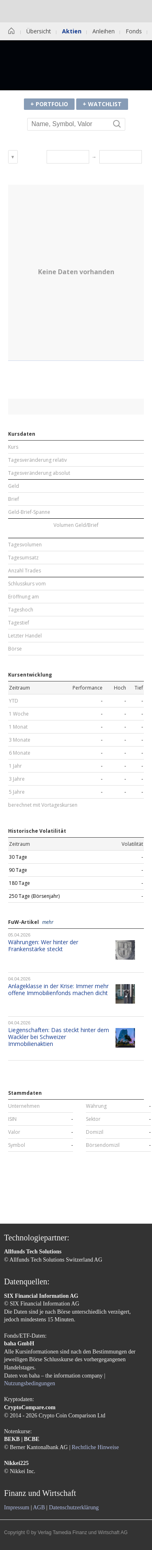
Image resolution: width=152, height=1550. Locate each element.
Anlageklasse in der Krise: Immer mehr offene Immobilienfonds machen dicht (58, 989)
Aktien (71, 31)
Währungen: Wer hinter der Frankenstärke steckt (43, 945)
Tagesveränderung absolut (39, 473)
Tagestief (18, 623)
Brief (13, 499)
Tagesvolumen (25, 544)
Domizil (94, 1132)
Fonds (134, 31)
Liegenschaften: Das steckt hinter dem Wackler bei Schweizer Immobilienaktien (58, 1037)
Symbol (16, 1145)
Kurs (13, 447)
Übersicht (38, 31)
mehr (48, 922)
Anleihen (103, 31)
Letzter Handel (25, 636)
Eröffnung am (23, 597)
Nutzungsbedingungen (29, 1383)
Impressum (16, 1507)
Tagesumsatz (23, 558)
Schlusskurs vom (27, 584)
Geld (13, 486)
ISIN (12, 1119)
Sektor (93, 1119)
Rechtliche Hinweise (95, 1447)
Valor (14, 1132)
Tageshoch (20, 610)
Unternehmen (24, 1106)
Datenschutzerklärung (74, 1507)
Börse (15, 649)
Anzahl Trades (24, 571)
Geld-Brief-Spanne (29, 512)
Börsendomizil (103, 1145)
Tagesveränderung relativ (37, 460)
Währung (96, 1106)
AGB (39, 1507)
